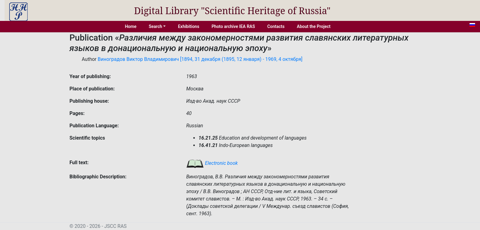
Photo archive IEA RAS (233, 26)
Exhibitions (188, 26)
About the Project (314, 26)
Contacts (276, 26)
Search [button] (155, 26)
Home (130, 26)
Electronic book (212, 163)
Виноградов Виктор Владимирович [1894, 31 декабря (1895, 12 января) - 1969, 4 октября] (200, 59)
